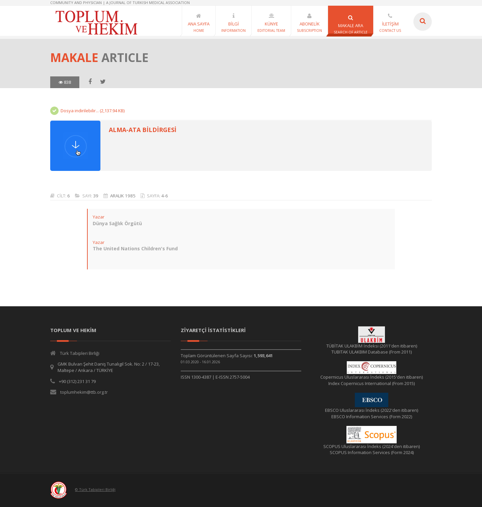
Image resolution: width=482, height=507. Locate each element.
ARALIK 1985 (123, 196)
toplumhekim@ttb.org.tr (84, 392)
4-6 (164, 196)
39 (95, 196)
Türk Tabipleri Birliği (79, 353)
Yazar (98, 217)
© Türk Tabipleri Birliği (95, 489)
